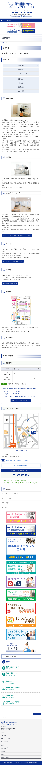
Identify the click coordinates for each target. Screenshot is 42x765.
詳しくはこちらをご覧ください (21, 400)
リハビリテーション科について (10, 493)
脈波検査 (21, 87)
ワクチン (4, 507)
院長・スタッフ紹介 (5, 739)
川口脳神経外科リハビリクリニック (20, 762)
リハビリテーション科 (20, 74)
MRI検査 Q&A (5, 503)
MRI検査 (21, 83)
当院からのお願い (5, 757)
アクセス (3, 754)
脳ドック (21, 79)
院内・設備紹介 (4, 742)
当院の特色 (3, 736)
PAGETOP (37, 714)
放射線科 (21, 69)
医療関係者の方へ (5, 748)
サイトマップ (4, 717)
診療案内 (8, 489)
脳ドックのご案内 (6, 498)
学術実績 (3, 751)
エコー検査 (21, 91)
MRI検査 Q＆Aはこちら (10, 283)
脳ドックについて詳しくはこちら (13, 261)
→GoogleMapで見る (21, 450)
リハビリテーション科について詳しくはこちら (16, 235)
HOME (2, 733)
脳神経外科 (21, 65)
